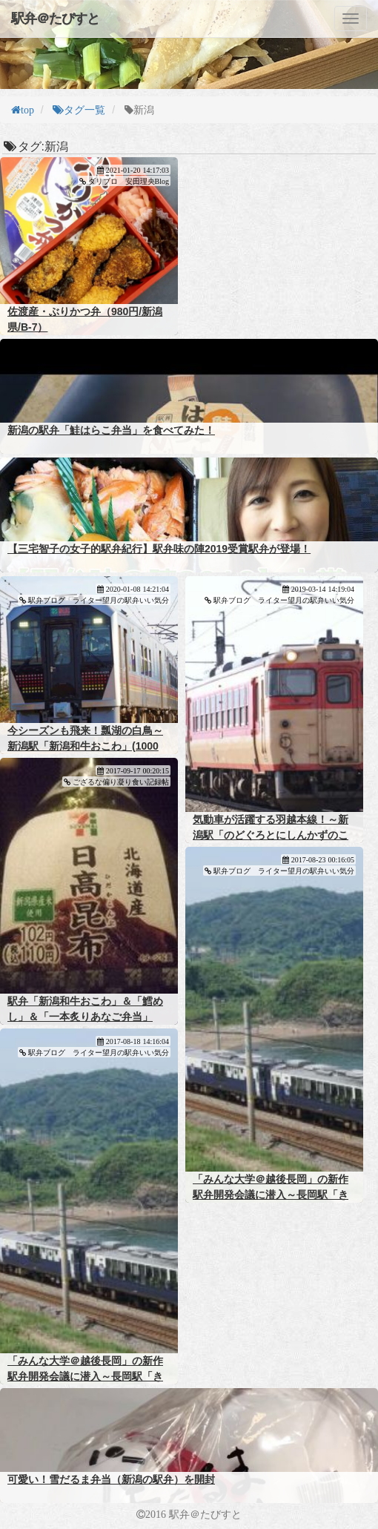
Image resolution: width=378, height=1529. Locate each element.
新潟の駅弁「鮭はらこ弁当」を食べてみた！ (111, 430)
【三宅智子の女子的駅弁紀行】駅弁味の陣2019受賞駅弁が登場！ (159, 549)
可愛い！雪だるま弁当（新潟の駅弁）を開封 (111, 1479)
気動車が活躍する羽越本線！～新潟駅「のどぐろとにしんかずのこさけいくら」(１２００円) (270, 834)
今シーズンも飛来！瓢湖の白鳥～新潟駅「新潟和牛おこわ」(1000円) (85, 745)
